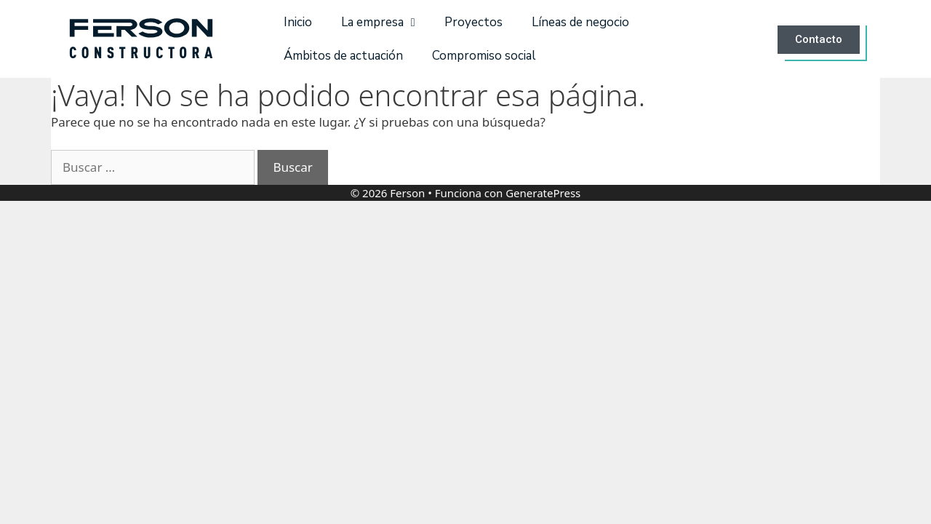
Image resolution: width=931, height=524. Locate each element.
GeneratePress (543, 193)
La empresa (378, 22)
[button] (822, 39)
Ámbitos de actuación (343, 55)
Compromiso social (484, 55)
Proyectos (473, 22)
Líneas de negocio (580, 22)
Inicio (298, 22)
